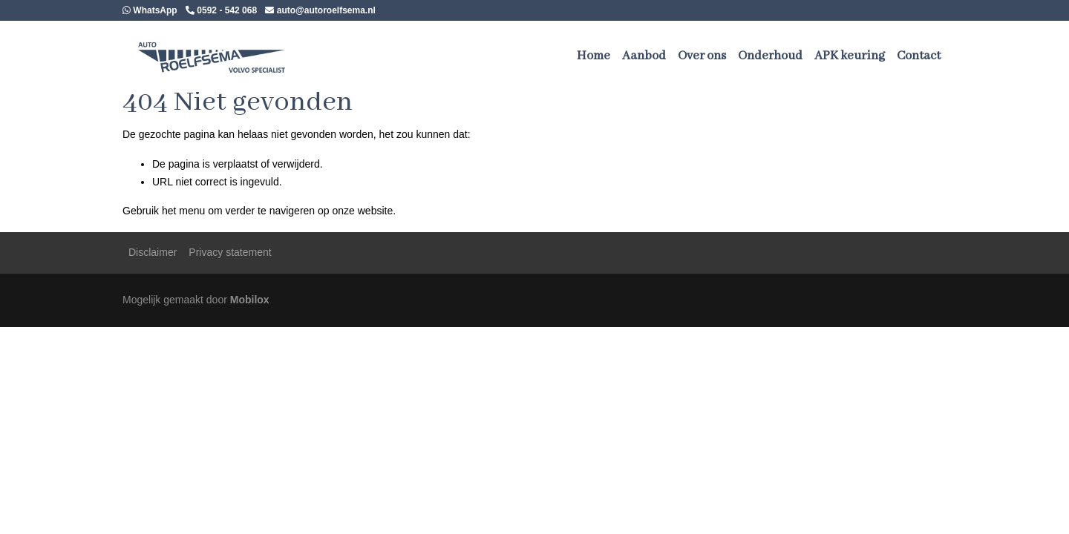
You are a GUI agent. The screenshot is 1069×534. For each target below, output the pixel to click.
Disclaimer (152, 252)
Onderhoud (770, 56)
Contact (919, 56)
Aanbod (644, 56)
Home (593, 56)
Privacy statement (230, 252)
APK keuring (849, 56)
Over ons (702, 56)
